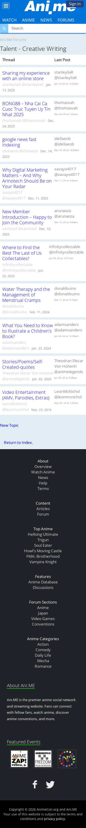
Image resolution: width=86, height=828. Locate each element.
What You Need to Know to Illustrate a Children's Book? (27, 330)
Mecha (43, 660)
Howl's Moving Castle (43, 550)
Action (43, 644)
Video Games (43, 618)
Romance (43, 666)
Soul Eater (43, 545)
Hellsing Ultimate (43, 534)
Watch (9, 20)
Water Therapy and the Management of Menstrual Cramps (26, 294)
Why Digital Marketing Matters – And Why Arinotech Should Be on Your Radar (27, 178)
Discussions (43, 587)
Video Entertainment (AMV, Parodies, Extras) (25, 395)
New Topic (9, 425)
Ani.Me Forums (13, 39)
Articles (43, 508)
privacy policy (54, 819)
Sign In (75, 3)
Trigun (43, 539)
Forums (66, 20)
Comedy (43, 649)
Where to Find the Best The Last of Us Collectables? (22, 253)
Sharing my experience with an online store (26, 76)
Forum (43, 514)
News (46, 20)
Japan (43, 613)
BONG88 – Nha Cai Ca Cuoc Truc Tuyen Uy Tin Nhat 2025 (26, 109)
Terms (43, 488)
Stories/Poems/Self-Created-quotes (22, 364)
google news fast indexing (19, 142)
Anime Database (43, 582)
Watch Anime (43, 472)
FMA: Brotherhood (43, 556)
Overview (43, 466)
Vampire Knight (43, 561)
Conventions (43, 624)
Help (43, 483)
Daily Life (43, 655)
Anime (28, 20)
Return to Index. (18, 442)
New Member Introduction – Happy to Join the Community (27, 217)
